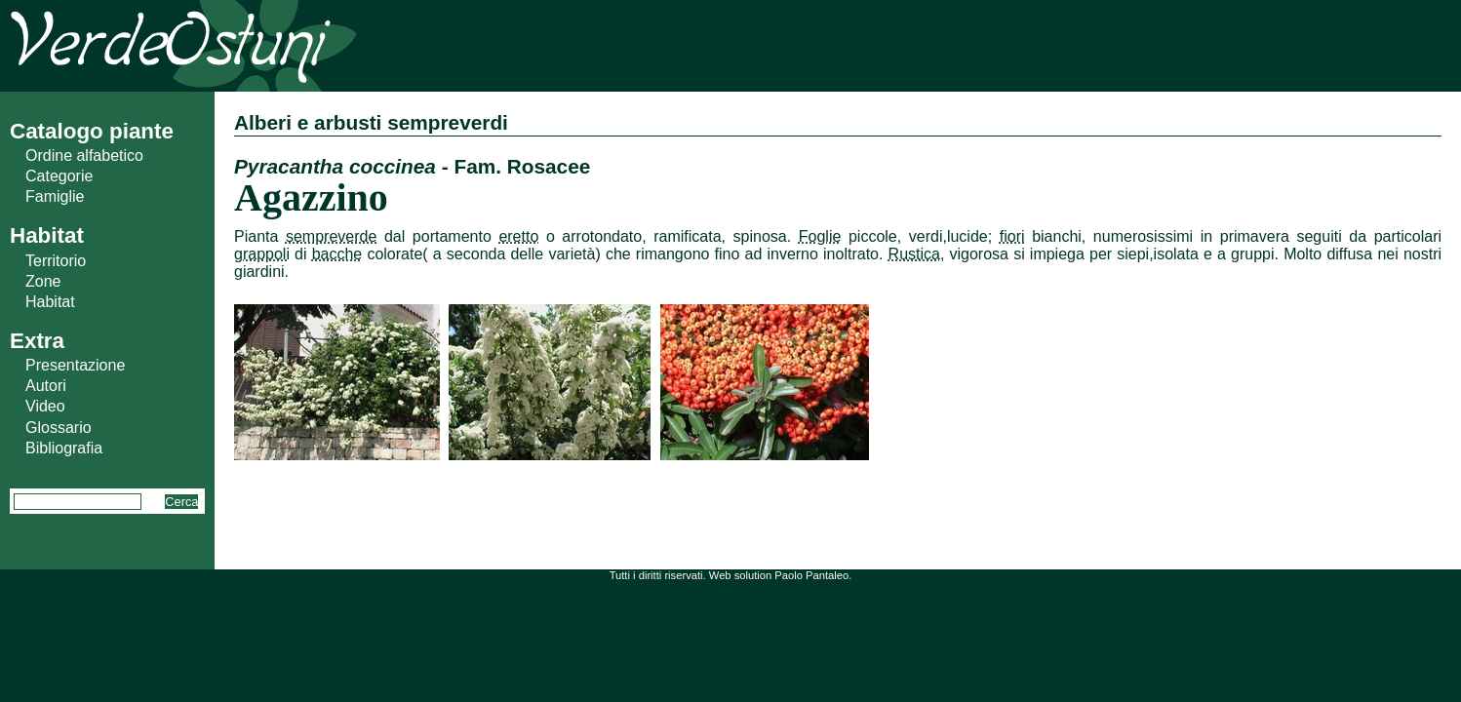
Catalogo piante (92, 131)
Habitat (50, 301)
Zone (42, 281)
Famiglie (54, 196)
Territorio (55, 261)
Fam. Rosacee (522, 166)
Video (45, 406)
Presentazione (75, 365)
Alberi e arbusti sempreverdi (371, 122)
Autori (45, 385)
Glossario (58, 427)
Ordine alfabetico (84, 155)
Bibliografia (63, 448)
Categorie (59, 176)
